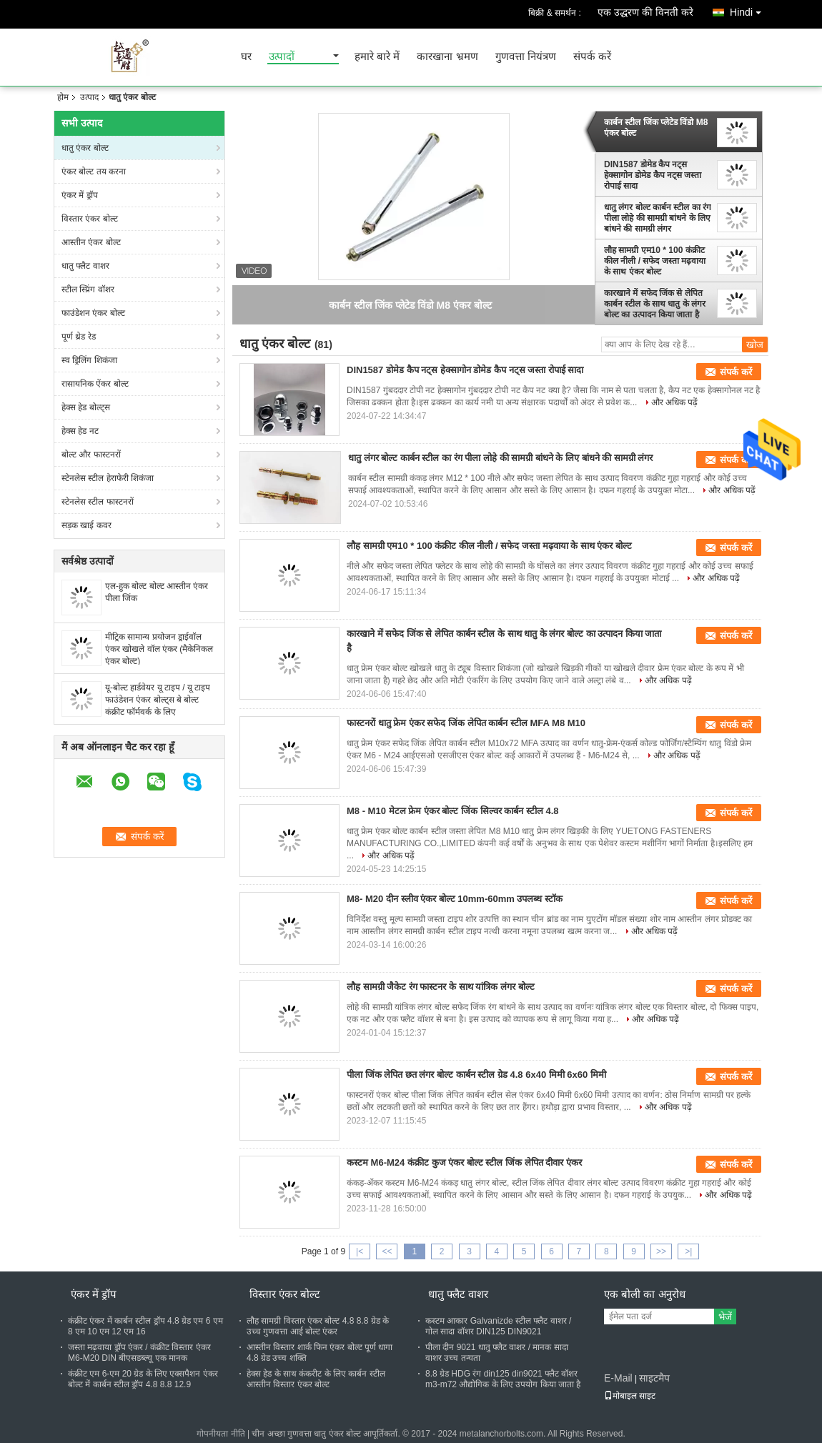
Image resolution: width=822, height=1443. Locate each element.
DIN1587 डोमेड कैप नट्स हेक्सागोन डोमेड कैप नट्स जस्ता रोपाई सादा (652, 175)
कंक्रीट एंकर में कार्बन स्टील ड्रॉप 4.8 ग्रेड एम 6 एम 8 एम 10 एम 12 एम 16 (145, 1326)
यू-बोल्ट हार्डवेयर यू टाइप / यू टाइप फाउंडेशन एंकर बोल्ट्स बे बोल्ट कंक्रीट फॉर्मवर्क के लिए (157, 700)
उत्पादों (281, 56)
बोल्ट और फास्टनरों (91, 455)
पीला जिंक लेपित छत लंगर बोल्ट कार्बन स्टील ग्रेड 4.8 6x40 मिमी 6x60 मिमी (476, 1074)
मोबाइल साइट (629, 1396)
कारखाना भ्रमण (447, 56)
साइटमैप (654, 1378)
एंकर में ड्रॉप (79, 195)
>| (688, 1251)
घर (246, 56)
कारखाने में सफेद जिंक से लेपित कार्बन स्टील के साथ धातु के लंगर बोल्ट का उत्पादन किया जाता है (654, 303)
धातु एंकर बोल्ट (85, 148)
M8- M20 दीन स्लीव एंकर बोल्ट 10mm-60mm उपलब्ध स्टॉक (455, 898)
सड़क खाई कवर (86, 525)
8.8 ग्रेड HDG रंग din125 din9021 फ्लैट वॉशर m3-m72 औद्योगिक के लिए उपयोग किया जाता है (502, 1379)
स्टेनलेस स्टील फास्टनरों (97, 502)
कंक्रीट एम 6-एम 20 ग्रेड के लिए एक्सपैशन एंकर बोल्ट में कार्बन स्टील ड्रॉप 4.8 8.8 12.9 (143, 1379)
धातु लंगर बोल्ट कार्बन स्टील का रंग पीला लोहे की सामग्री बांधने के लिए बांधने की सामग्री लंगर (657, 218)
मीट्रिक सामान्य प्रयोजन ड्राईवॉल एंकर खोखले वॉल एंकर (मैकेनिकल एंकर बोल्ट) (159, 649)
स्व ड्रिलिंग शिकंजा (89, 360)
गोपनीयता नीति (220, 1434)
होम (63, 97)
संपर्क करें (592, 56)
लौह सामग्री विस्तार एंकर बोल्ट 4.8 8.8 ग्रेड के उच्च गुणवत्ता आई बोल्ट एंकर (318, 1326)
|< (359, 1251)
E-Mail (618, 1378)
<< (387, 1251)
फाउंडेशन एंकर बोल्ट (93, 313)
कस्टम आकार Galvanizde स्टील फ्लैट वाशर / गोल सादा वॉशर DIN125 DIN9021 (498, 1326)
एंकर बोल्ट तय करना (93, 172)
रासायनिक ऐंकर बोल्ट (95, 384)
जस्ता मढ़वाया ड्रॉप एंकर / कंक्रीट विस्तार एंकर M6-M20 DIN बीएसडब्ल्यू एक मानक (139, 1352)
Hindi (749, 9)
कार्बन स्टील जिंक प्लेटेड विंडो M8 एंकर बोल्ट (656, 127)
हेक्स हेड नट (80, 431)
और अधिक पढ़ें (674, 402)
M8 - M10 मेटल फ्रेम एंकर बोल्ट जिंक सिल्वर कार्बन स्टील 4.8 (452, 810)
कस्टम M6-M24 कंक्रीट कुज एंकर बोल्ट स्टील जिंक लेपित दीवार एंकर (464, 1162)
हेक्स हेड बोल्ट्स (85, 407)
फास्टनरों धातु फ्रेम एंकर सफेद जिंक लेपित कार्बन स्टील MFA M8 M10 (466, 723)
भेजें (725, 1316)
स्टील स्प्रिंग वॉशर (87, 289)
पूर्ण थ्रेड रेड (78, 337)
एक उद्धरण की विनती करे (645, 12)
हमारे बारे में (377, 56)
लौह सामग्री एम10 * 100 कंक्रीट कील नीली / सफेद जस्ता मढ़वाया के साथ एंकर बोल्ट (654, 261)
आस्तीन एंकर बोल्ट (91, 242)
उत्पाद (89, 97)
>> (661, 1251)
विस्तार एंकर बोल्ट (89, 219)
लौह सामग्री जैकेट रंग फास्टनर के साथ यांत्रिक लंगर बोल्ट (441, 986)
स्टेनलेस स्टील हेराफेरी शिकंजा (107, 478)
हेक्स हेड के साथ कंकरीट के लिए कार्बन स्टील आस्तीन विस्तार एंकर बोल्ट (316, 1379)
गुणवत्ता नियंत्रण (525, 56)
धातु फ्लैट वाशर (85, 266)
